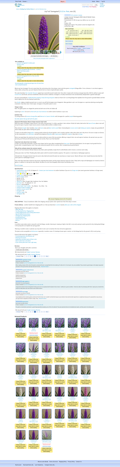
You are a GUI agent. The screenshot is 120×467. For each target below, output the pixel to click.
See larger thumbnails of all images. (39, 56)
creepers (69, 134)
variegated (72, 88)
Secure (75, 50)
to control (57, 205)
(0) (103, 1)
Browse (25, 1)
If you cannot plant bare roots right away (26, 242)
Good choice (25, 301)
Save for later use (69, 41)
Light (18, 173)
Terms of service (53, 461)
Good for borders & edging (23, 187)
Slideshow (54, 56)
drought (24, 128)
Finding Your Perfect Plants (27, 9)
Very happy (25, 291)
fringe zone (75, 170)
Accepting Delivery (20, 217)
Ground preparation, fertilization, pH (25, 236)
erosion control (74, 128)
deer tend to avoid (53, 128)
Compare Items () (50, 465)
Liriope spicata (58, 134)
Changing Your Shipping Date (23, 215)
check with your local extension (39, 111)
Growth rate (20, 175)
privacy (83, 51)
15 (41, 256)
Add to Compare (68, 43)
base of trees (92, 123)
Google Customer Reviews (33, 252)
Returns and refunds (43, 461)
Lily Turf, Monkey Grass (41, 9)
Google (79, 48)
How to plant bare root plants (23, 241)
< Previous (18, 256)
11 (32, 256)
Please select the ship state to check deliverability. (79, 38)
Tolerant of (19, 181)
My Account (18, 465)
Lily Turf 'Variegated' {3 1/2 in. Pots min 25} (33, 262)
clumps (80, 134)
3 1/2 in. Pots (64, 11)
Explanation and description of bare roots (26, 239)
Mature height (20, 176)
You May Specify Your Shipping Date (25, 211)
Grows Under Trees (21, 186)
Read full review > (45, 266)
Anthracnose (34, 231)
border (19, 102)
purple (71, 116)
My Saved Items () (28, 465)
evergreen (51, 97)
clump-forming (45, 97)
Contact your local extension (46, 170)
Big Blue (50, 134)
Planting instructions (21, 237)
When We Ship (19, 209)
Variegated (19, 193)
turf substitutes (30, 134)
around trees (18, 94)
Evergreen (19, 190)
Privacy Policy (71, 461)
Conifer (29, 186)
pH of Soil (19, 183)
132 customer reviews (73, 15)
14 (39, 256)
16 (44, 256)
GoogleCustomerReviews (102, 5)
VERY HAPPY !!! (25, 281)
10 (30, 256)
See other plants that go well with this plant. (26, 119)
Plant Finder (18, 1)
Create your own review (22, 249)
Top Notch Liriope (26, 259)
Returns (18, 220)
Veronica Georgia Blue (31, 116)
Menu (98, 1)
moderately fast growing (34, 97)
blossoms (35, 93)
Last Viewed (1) (39, 465)
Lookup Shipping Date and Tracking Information (28, 212)
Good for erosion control (23, 189)
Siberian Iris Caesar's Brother (47, 116)
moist (41, 128)
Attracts (19, 184)
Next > (47, 256)
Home (93, 1)
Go (96, 4)
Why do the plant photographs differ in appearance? (44, 58)
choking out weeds (85, 128)
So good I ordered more (28, 270)
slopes (36, 128)
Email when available (34, 335)
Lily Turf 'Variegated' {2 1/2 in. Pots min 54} (33, 284)
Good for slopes (21, 192)
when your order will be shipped (73, 205)
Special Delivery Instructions (23, 214)
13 (37, 256)
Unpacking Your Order (21, 218)
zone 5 (23, 111)
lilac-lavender (29, 93)
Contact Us (79, 461)
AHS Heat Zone (20, 172)
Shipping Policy (63, 461)
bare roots (67, 143)
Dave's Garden (86, 48)
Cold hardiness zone (22, 170)
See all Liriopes (19, 165)
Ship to (63, 1)
